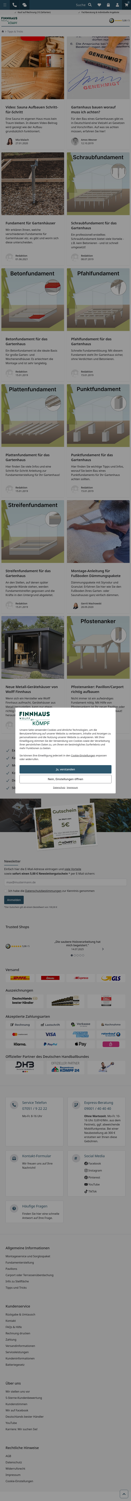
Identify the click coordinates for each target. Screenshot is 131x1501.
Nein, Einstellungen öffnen (65, 779)
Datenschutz (59, 787)
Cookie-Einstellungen (83, 755)
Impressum (72, 787)
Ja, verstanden (65, 769)
